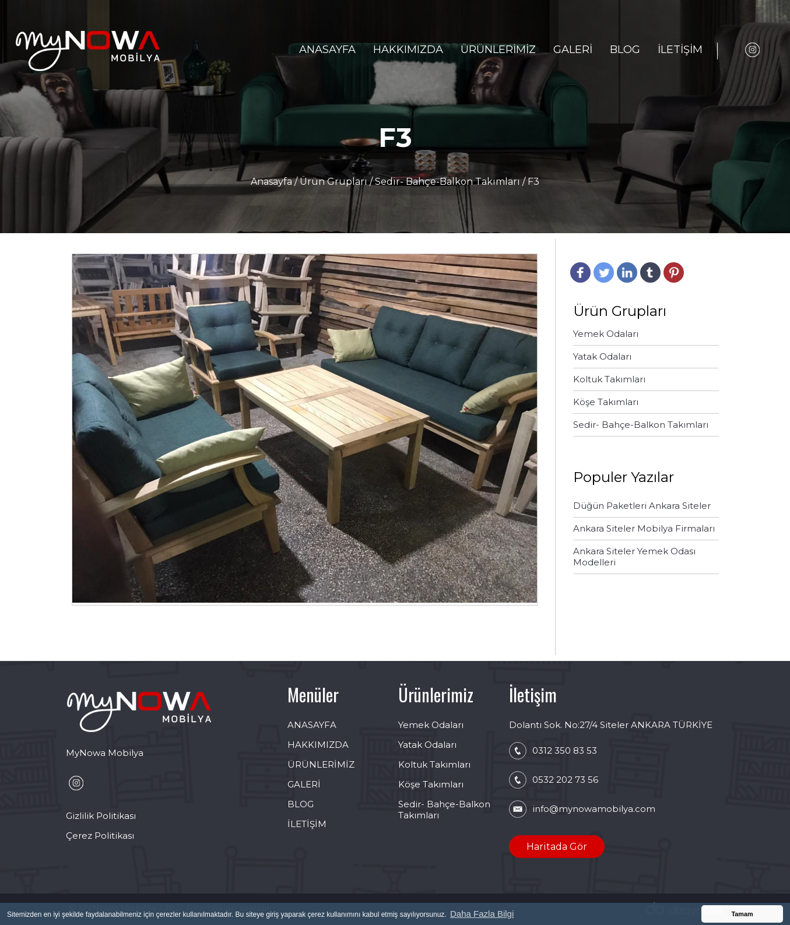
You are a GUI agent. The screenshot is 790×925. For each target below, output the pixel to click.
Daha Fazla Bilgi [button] (482, 914)
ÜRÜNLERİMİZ (498, 49)
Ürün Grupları (335, 181)
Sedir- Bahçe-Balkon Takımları (447, 181)
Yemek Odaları (431, 724)
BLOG (625, 49)
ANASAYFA (327, 49)
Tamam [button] (742, 913)
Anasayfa (272, 181)
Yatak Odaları (427, 744)
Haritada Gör (556, 846)
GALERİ (572, 49)
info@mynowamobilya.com (593, 808)
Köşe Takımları (431, 784)
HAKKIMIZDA (408, 49)
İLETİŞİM (680, 49)
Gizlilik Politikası (101, 815)
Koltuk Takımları (434, 764)
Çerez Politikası (100, 835)
